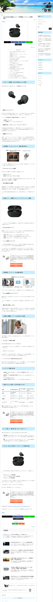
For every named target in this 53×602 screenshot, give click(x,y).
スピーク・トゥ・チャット (14, 69)
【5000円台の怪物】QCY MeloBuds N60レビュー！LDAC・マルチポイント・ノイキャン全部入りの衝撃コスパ (44, 45)
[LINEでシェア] (23, 42)
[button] (29, 42)
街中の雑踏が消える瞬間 (14, 57)
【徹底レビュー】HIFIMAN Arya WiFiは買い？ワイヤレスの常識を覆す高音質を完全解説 (44, 40)
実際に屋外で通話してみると (14, 65)
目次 (17, 47)
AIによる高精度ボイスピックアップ (15, 64)
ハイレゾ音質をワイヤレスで (14, 61)
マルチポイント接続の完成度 (14, 68)
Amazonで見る (14, 262)
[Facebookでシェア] (12, 42)
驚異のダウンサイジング (14, 50)
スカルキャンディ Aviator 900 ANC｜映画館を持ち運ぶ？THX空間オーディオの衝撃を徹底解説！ (44, 50)
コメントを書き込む (18, 590)
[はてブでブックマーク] (18, 42)
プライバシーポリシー (42, 21)
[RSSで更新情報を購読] (19, 516)
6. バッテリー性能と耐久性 (13, 72)
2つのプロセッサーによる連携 (14, 56)
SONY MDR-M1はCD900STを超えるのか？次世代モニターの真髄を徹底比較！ (44, 55)
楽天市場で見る (21, 262)
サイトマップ (41, 19)
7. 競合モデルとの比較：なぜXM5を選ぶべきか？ (16, 73)
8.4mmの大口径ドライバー (14, 60)
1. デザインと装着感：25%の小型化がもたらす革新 (17, 49)
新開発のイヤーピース (13, 53)
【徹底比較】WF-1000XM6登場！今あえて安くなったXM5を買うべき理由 (44, 36)
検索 (50, 28)
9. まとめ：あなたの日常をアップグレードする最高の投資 (18, 76)
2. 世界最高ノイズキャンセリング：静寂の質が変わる (17, 54)
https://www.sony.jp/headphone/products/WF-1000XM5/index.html (19, 498)
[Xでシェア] (7, 42)
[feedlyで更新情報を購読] (17, 516)
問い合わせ (40, 23)
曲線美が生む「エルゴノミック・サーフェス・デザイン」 (18, 52)
